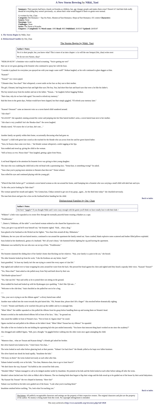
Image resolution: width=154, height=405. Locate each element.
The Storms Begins (10, 35)
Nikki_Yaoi (91, 2)
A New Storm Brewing (68, 2)
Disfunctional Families (12, 39)
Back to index (147, 198)
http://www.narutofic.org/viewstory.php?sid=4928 (85, 403)
